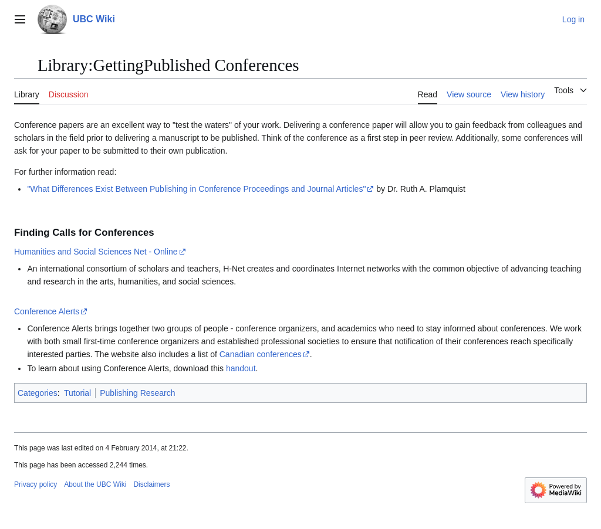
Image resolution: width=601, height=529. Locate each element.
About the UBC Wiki (95, 484)
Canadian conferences (261, 354)
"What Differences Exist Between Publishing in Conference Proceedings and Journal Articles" (196, 189)
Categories (38, 393)
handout (241, 368)
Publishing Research (137, 393)
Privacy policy (35, 484)
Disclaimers (151, 484)
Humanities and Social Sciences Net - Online (96, 251)
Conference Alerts (46, 311)
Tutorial (77, 393)
